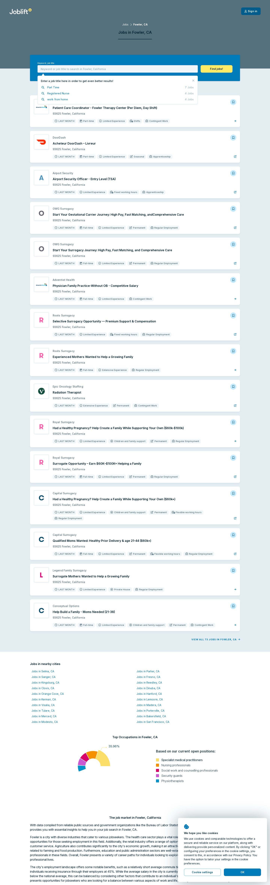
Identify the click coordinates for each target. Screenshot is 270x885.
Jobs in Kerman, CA (44, 699)
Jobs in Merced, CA (44, 716)
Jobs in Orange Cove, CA (48, 693)
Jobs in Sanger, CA (44, 676)
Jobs (125, 24)
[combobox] (118, 69)
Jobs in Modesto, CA (45, 721)
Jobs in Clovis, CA (43, 688)
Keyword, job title (46, 63)
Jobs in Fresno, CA (148, 676)
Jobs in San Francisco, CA (152, 721)
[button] (216, 69)
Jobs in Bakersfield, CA (151, 716)
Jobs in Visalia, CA (43, 705)
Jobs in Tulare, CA (43, 710)
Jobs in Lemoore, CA (149, 699)
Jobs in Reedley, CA (149, 682)
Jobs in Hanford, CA (149, 693)
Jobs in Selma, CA (43, 671)
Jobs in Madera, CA (148, 705)
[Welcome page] (20, 11)
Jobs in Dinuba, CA (148, 688)
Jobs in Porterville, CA (150, 710)
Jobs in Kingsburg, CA (45, 682)
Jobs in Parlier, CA (147, 671)
